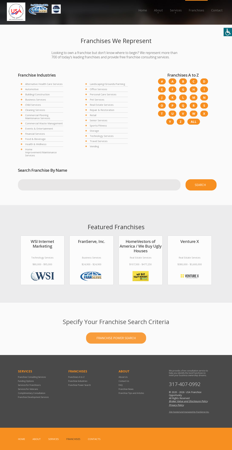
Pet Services (97, 99)
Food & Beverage (35, 139)
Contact (217, 10)
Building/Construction (37, 94)
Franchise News (126, 389)
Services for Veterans (28, 389)
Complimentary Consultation (31, 393)
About (158, 10)
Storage (94, 130)
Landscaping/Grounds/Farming (107, 84)
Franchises (196, 10)
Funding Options (26, 381)
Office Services (98, 89)
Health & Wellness (35, 144)
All (193, 122)
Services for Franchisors (29, 385)
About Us (123, 377)
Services (176, 10)
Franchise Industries (77, 381)
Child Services (33, 104)
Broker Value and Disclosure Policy (188, 401)
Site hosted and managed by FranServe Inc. (189, 411)
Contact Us (124, 381)
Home (142, 10)
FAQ (121, 385)
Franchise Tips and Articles (131, 393)
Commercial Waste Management (44, 123)
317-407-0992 (184, 384)
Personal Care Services (103, 94)
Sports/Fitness (98, 125)
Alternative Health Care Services (44, 84)
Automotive (32, 89)
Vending (94, 146)
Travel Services (99, 141)
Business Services (35, 99)
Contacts (94, 439)
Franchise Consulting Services (32, 377)
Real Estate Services (102, 104)
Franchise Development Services (33, 397)
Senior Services (98, 120)
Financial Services (35, 133)
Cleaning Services (35, 110)
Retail (93, 115)
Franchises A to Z (76, 377)
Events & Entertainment (39, 128)
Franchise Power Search (116, 352)
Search (200, 185)
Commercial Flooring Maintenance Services (37, 116)
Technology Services (102, 136)
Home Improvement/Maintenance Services (41, 152)
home (21, 439)
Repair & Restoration (102, 110)
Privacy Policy (176, 405)
